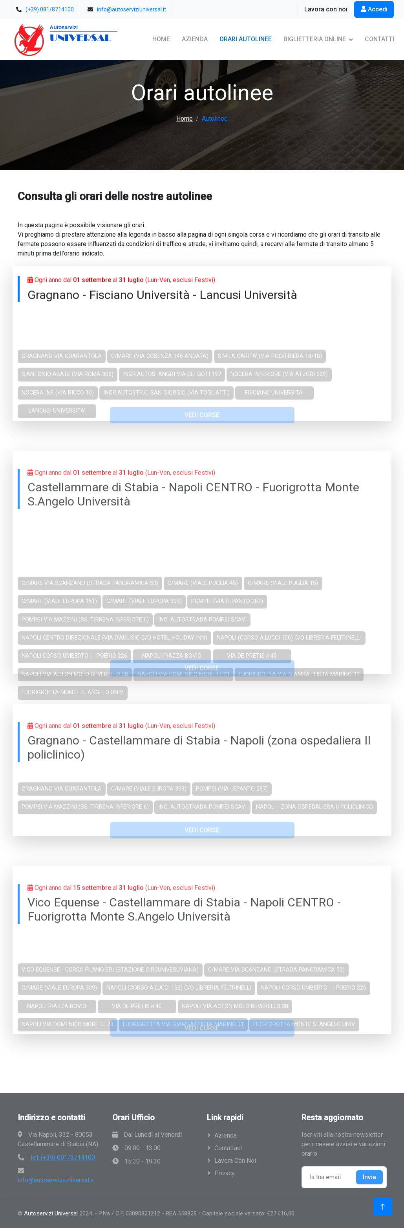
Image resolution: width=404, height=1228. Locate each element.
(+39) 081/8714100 (50, 9)
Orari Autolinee (245, 39)
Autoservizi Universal (51, 1213)
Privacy (224, 1173)
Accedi (374, 9)
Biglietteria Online (314, 39)
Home (161, 39)
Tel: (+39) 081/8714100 (62, 1157)
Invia (369, 1177)
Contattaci (228, 1148)
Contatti (379, 39)
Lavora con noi (325, 9)
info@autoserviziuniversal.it (131, 9)
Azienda (195, 39)
